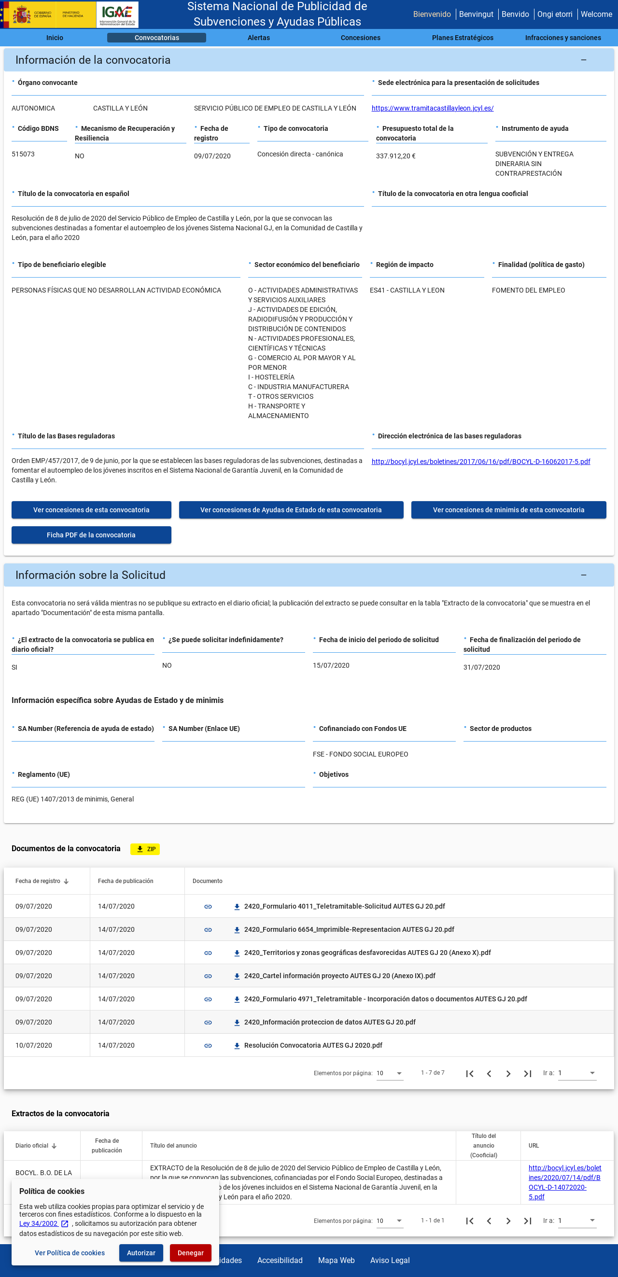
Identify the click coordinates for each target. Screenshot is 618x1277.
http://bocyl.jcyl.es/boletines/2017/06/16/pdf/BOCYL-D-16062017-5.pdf (481, 461)
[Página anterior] (489, 1072)
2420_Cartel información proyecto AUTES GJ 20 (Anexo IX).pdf (334, 976)
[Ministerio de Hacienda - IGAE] (74, 14)
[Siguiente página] (508, 1072)
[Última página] (527, 1072)
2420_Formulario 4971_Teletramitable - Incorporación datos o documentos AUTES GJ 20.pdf (380, 999)
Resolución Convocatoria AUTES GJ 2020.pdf (307, 1045)
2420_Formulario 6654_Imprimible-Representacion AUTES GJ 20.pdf (343, 929)
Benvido (515, 14)
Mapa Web (336, 1260)
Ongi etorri (555, 14)
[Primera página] (469, 1072)
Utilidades (225, 1260)
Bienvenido (432, 14)
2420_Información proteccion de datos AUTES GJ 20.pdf (324, 1022)
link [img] (208, 906)
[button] (309, 59)
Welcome (596, 14)
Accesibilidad (280, 1260)
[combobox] (390, 1073)
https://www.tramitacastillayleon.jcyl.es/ (433, 108)
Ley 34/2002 (44, 1223)
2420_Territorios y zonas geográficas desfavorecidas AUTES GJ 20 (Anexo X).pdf (361, 952)
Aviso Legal (390, 1260)
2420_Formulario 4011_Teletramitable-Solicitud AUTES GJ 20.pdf (339, 906)
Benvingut (476, 14)
